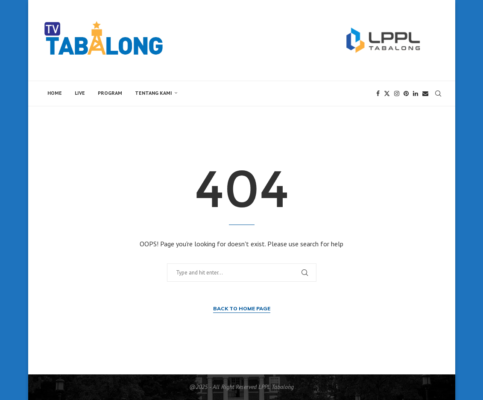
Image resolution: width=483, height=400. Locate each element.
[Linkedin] (415, 93)
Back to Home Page (241, 308)
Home (54, 93)
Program (110, 93)
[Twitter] (387, 93)
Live (80, 93)
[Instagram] (396, 93)
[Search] (438, 93)
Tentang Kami (153, 93)
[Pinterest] (406, 93)
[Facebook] (378, 93)
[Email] (425, 93)
